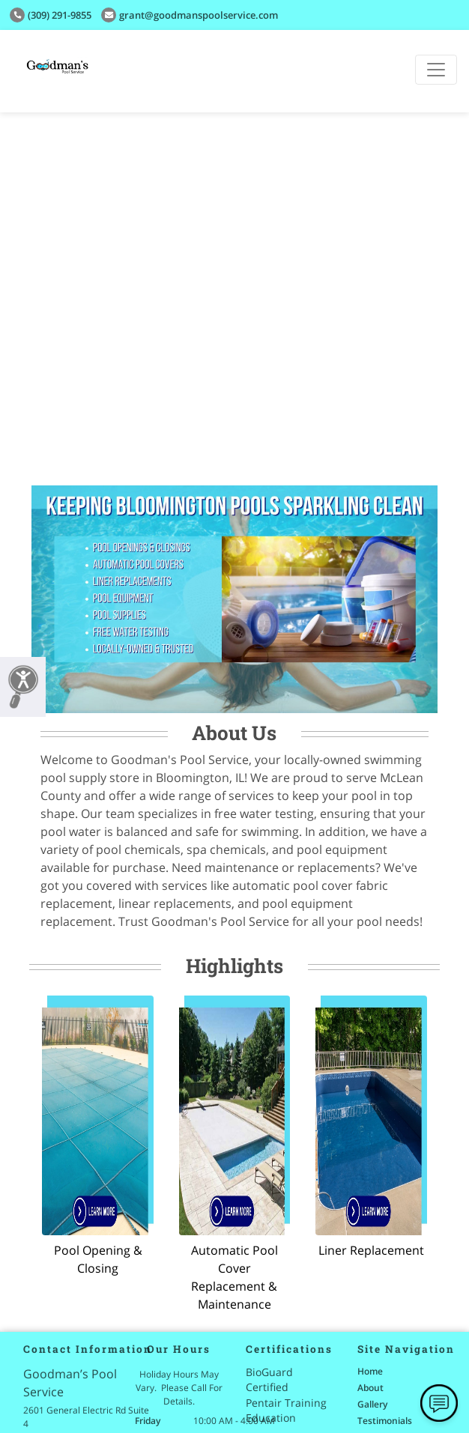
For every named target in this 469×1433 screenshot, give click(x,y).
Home (370, 1371)
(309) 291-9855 (50, 15)
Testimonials (384, 1420)
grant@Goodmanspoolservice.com (189, 15)
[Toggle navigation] (436, 70)
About (370, 1387)
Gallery (372, 1404)
